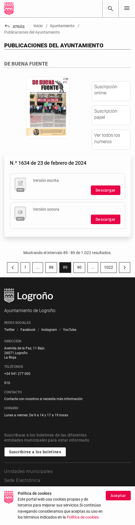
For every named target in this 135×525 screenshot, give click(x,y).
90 (81, 268)
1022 (110, 268)
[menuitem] (9, 329)
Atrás (14, 26)
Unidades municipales (28, 471)
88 (53, 268)
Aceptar (118, 496)
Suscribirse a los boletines (35, 452)
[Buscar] (110, 8)
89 (67, 268)
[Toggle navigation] (126, 8)
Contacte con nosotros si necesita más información (43, 399)
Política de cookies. (83, 517)
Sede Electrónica (22, 480)
